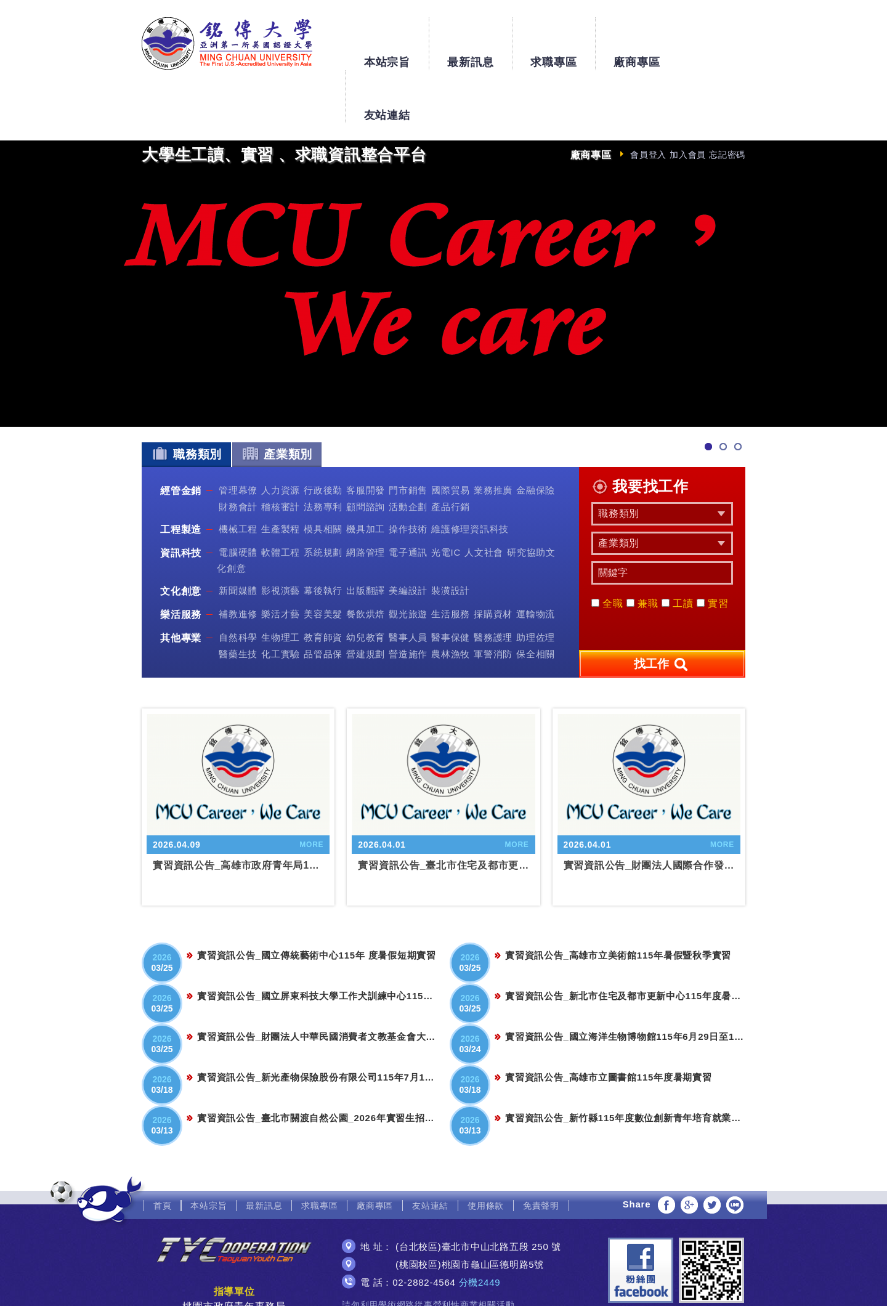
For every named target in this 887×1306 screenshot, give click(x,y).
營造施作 (408, 600)
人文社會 (483, 499)
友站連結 (720, 38)
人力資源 (280, 437)
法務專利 (323, 453)
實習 (713, 550)
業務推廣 (493, 437)
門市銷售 (408, 437)
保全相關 (535, 600)
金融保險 (535, 437)
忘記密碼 (727, 102)
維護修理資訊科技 (470, 476)
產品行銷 (450, 453)
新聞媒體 (238, 537)
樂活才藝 (280, 561)
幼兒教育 (365, 584)
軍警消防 (493, 600)
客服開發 (365, 437)
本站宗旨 (386, 38)
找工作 (662, 611)
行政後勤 (323, 437)
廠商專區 (637, 38)
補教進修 (238, 561)
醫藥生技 (238, 600)
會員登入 (648, 102)
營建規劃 (365, 600)
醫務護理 (493, 584)
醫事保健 (450, 584)
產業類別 (276, 400)
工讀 (678, 550)
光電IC (446, 499)
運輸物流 (535, 561)
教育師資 (323, 584)
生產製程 (280, 476)
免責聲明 (541, 1153)
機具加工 (365, 476)
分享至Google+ (689, 1152)
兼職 (642, 550)
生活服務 (450, 561)
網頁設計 (443, 1286)
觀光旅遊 (408, 561)
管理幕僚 (238, 437)
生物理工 (280, 584)
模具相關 (323, 476)
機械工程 (238, 476)
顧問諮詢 (365, 453)
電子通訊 (408, 499)
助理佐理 (535, 584)
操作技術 (408, 476)
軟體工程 (280, 499)
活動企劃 (408, 453)
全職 (607, 550)
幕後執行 (323, 537)
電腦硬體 (238, 499)
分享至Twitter (712, 1152)
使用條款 (486, 1153)
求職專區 (553, 38)
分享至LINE (735, 1152)
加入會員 (688, 102)
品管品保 (323, 600)
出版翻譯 (365, 537)
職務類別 (186, 400)
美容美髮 (323, 561)
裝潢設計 (450, 537)
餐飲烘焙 (365, 561)
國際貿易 (450, 437)
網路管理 (365, 499)
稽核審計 (280, 453)
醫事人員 (408, 584)
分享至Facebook (666, 1152)
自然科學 (238, 584)
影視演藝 (280, 537)
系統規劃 (323, 499)
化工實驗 (280, 600)
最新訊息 (470, 38)
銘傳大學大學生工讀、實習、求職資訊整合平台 (227, 43)
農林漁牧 (450, 600)
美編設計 (408, 537)
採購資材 (493, 561)
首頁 (162, 1153)
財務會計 (238, 453)
